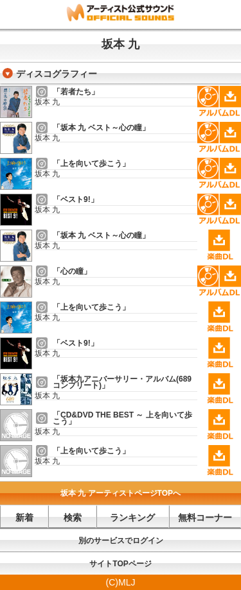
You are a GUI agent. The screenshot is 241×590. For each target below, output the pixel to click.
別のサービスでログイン (120, 540)
